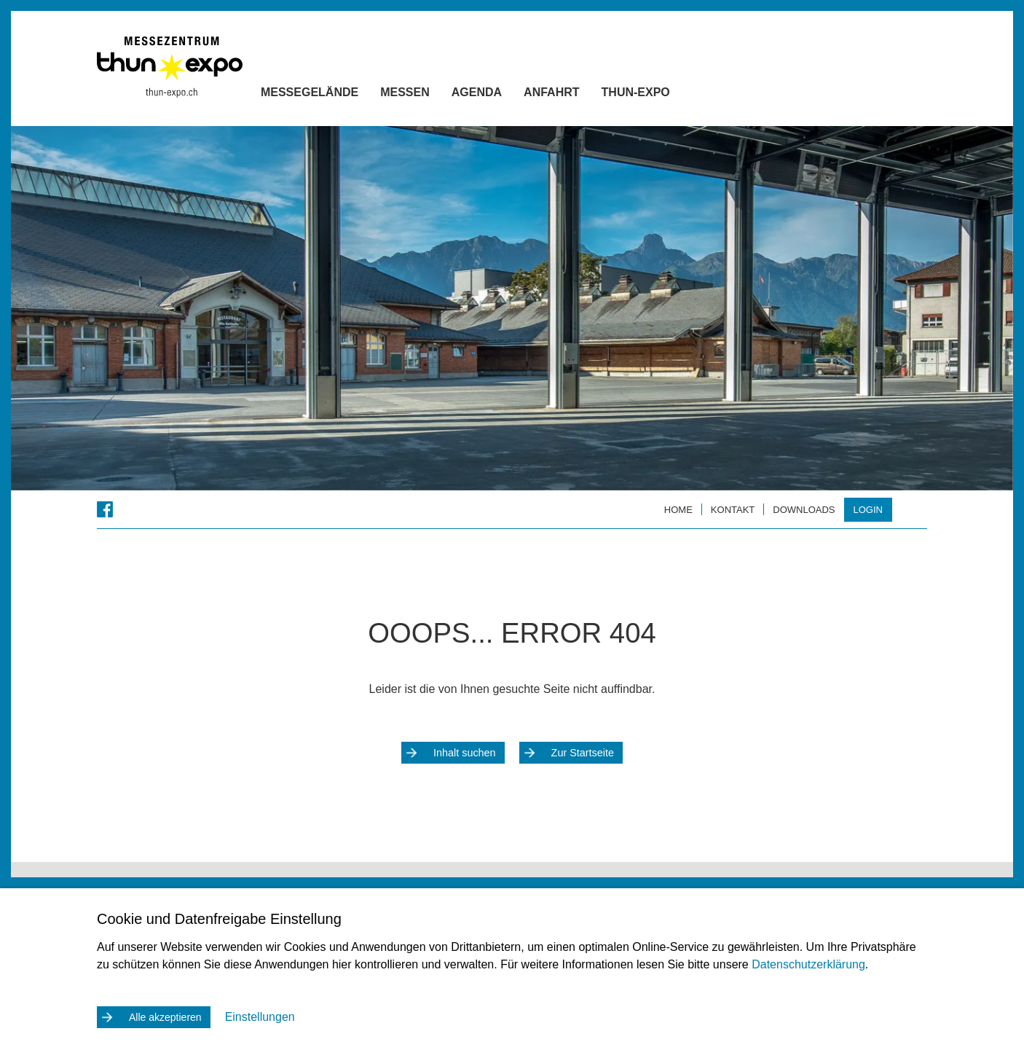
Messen (430, 95)
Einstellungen (260, 1017)
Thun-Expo (661, 95)
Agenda (502, 95)
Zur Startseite (582, 753)
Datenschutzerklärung (808, 964)
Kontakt (733, 509)
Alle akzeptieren (165, 1017)
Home (678, 509)
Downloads (804, 509)
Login (868, 509)
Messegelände (335, 95)
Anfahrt (576, 95)
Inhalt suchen (464, 753)
